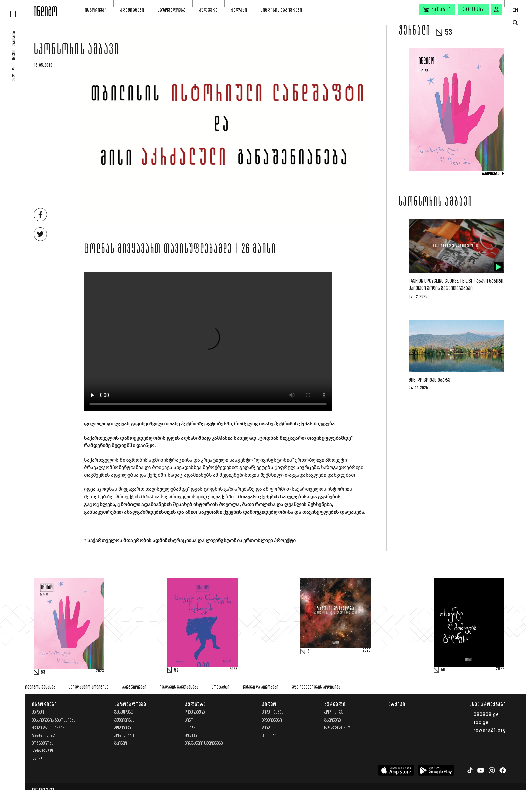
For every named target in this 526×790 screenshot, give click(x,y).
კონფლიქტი (124, 735)
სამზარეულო (42, 751)
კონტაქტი (220, 687)
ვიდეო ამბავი (274, 712)
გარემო (120, 743)
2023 (100, 671)
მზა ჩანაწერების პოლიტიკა (316, 687)
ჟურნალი (335, 704)
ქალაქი (239, 10)
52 (176, 670)
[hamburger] (17, 8)
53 (43, 672)
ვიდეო (269, 704)
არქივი (396, 704)
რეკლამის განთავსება (179, 687)
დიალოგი (269, 728)
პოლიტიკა (122, 728)
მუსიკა (191, 735)
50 (443, 670)
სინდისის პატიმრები (281, 10)
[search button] (515, 23)
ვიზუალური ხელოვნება (204, 743)
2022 (500, 669)
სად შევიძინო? (337, 728)
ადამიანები (132, 10)
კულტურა (208, 10)
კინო (189, 720)
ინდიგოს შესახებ (40, 687)
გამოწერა (474, 9)
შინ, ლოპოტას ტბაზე (429, 380)
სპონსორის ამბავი (76, 51)
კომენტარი (271, 735)
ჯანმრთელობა (43, 735)
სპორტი (38, 759)
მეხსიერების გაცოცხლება (54, 720)
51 (309, 651)
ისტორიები (96, 10)
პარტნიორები (134, 687)
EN (515, 10)
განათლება (123, 712)
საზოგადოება (171, 10)
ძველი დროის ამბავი (49, 728)
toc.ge (481, 722)
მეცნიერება (124, 720)
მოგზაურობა (43, 743)
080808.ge (486, 714)
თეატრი (191, 728)
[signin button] (496, 9)
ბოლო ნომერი (336, 712)
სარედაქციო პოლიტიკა (89, 687)
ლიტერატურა (195, 712)
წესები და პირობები (260, 687)
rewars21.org (490, 730)
